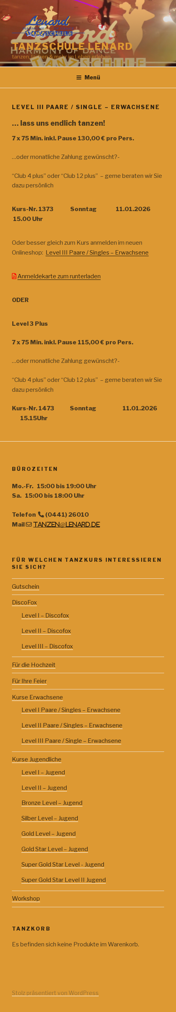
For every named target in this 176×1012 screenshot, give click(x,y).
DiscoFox (24, 602)
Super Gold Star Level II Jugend (63, 880)
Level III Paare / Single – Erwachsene (71, 740)
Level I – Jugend (43, 772)
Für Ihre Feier (29, 681)
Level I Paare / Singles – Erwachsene (71, 710)
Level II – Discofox (46, 630)
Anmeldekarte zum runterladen (59, 276)
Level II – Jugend (44, 787)
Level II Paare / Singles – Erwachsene (71, 725)
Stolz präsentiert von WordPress (55, 992)
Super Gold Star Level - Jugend (62, 864)
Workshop (26, 898)
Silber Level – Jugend (49, 818)
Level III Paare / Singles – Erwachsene (97, 252)
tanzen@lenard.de (66, 524)
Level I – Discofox (45, 615)
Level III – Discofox (47, 646)
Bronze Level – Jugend (51, 802)
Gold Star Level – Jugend (54, 849)
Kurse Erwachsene (37, 697)
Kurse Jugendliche (36, 759)
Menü (88, 77)
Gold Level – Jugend (48, 833)
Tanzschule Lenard (72, 46)
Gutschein (25, 586)
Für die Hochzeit (33, 664)
